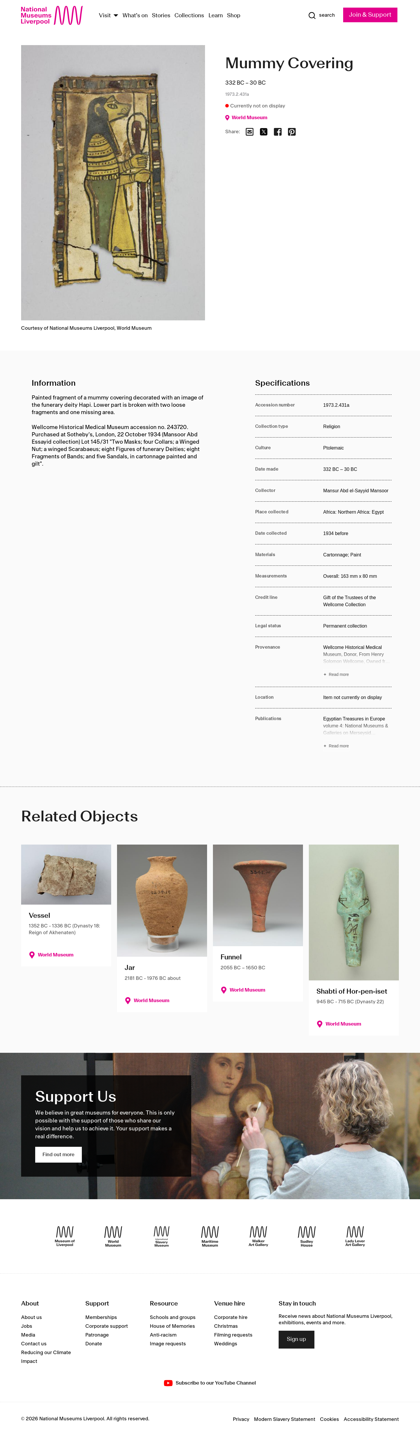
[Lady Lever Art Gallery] (355, 1236)
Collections (189, 16)
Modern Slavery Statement (284, 1419)
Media (28, 1335)
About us (31, 1317)
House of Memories (172, 1326)
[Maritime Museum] (210, 1236)
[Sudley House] (307, 1236)
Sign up (296, 1339)
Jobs (26, 1326)
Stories (161, 16)
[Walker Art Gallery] (258, 1236)
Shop (234, 16)
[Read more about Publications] (357, 733)
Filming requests (233, 1335)
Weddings (225, 1344)
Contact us (34, 1344)
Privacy (241, 1419)
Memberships (101, 1317)
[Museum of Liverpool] (65, 1236)
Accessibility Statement (371, 1419)
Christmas (226, 1326)
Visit (105, 16)
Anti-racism (163, 1335)
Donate (93, 1344)
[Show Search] (321, 15)
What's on (135, 16)
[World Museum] (113, 1236)
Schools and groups (173, 1317)
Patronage (97, 1335)
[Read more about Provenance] (357, 662)
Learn (216, 16)
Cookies (329, 1419)
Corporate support (106, 1326)
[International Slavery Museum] (161, 1236)
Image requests (168, 1344)
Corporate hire (231, 1317)
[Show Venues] (116, 16)
